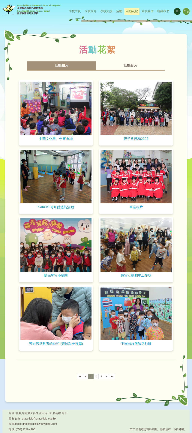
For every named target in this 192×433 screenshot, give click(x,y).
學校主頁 (75, 11)
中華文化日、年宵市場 (56, 139)
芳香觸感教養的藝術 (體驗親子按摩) (56, 344)
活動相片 (61, 66)
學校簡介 (91, 11)
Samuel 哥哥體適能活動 (56, 207)
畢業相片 (136, 207)
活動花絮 (132, 11)
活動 (119, 11)
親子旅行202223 (136, 139)
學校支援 (106, 11)
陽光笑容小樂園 (56, 275)
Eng (186, 11)
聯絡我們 (163, 11)
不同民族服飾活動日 (136, 344)
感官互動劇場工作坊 (136, 275)
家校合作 (148, 11)
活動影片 (130, 66)
